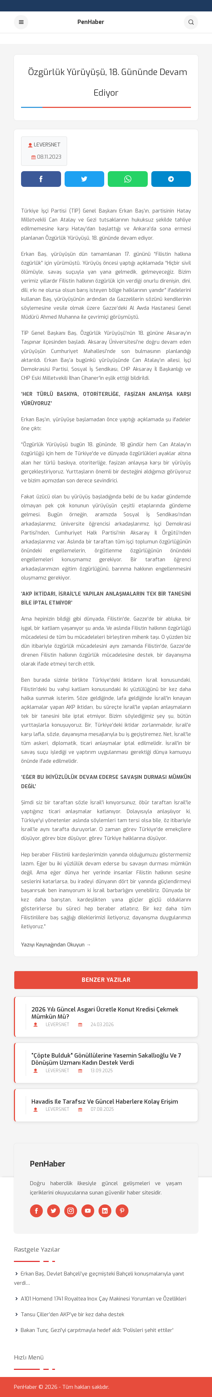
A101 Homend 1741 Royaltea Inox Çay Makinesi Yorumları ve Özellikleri (103, 1298)
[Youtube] (87, 1210)
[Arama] (191, 22)
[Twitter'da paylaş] (85, 179)
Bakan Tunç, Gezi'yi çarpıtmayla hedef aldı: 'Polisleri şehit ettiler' (97, 1330)
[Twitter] (53, 1210)
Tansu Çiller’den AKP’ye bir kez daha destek (72, 1314)
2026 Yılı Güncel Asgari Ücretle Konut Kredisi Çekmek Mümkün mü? (104, 1013)
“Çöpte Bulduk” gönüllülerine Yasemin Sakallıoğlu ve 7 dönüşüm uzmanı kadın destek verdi (106, 1059)
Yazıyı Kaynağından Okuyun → (56, 944)
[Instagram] (70, 1210)
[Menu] (21, 22)
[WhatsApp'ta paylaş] (128, 179)
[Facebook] (36, 1210)
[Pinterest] (122, 1210)
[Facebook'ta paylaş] (41, 179)
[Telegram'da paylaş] (171, 179)
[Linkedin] (105, 1210)
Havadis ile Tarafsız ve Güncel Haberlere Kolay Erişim (104, 1101)
